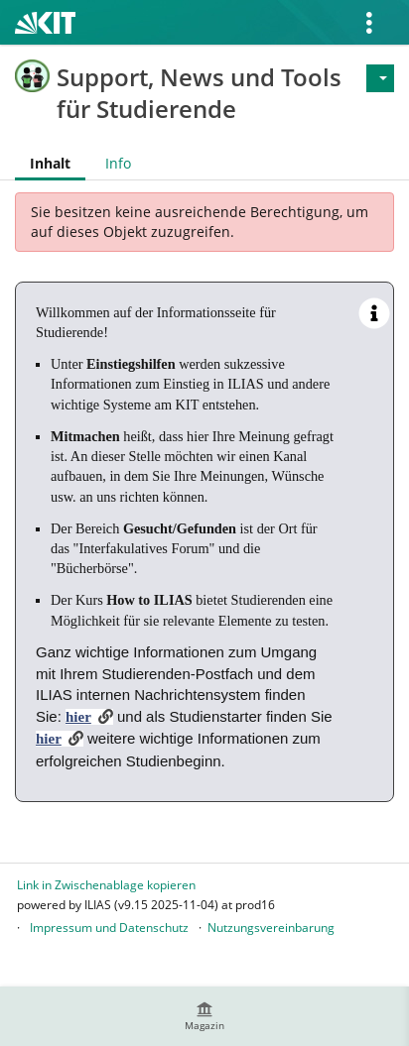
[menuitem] (204, 1016)
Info (118, 163)
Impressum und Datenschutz (109, 927)
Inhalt (50, 163)
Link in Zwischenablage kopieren (106, 884)
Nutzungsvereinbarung (271, 927)
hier (78, 717)
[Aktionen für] (380, 78)
